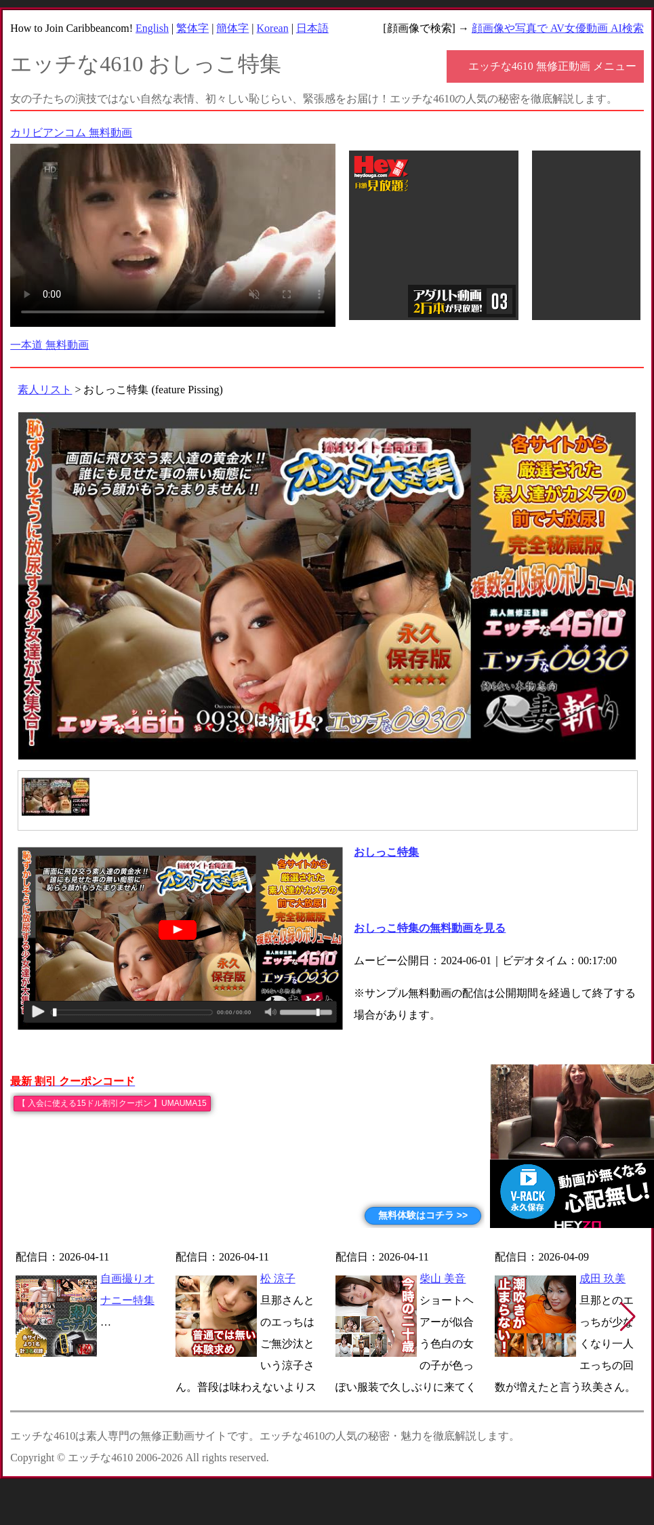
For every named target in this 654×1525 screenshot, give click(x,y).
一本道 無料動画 (49, 345)
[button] (628, 1317)
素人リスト (45, 389)
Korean (273, 28)
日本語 (312, 28)
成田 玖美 (602, 1278)
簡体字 (232, 28)
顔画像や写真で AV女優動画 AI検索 (558, 28)
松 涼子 (277, 1278)
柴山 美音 (443, 1278)
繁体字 (192, 28)
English (152, 28)
